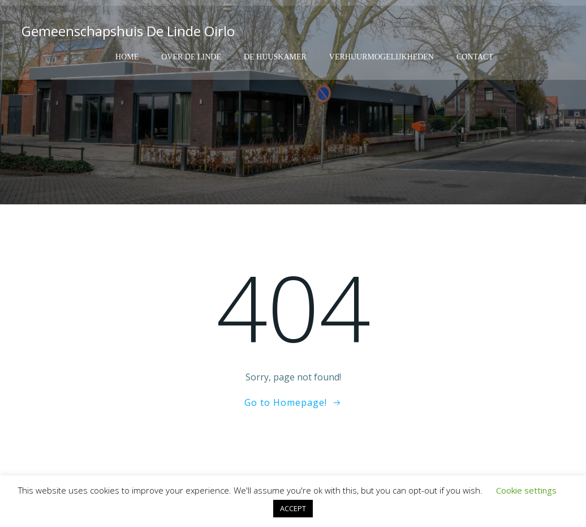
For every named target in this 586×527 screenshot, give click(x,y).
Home (127, 57)
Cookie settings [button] (526, 490)
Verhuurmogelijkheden (381, 57)
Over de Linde (191, 57)
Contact (474, 57)
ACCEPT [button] (293, 508)
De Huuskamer (275, 57)
